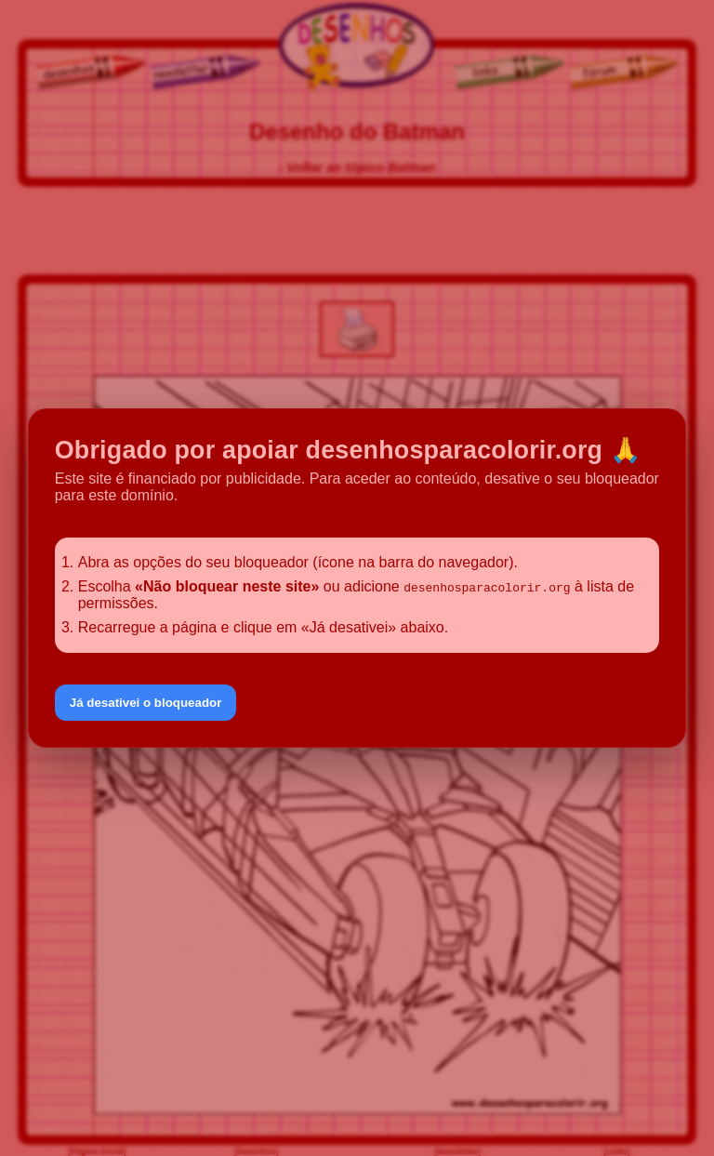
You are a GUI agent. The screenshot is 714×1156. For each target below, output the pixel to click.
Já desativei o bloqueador (146, 703)
